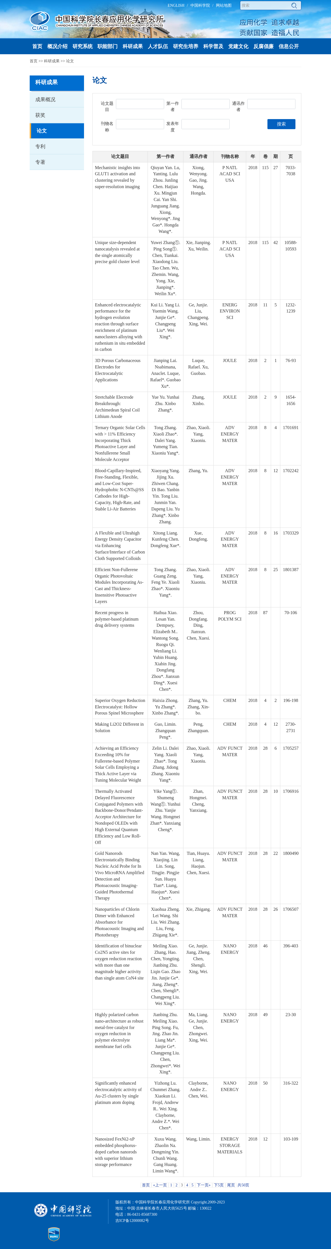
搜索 (281, 124)
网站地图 (224, 5)
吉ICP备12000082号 (132, 1221)
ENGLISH (176, 5)
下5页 (219, 1185)
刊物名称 (107, 126)
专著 (40, 162)
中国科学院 (200, 5)
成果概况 (45, 99)
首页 (34, 61)
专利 (40, 146)
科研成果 (52, 61)
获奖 (40, 115)
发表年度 (172, 126)
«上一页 (160, 1185)
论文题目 (107, 106)
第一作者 (172, 106)
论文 (70, 61)
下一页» (204, 1185)
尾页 (231, 1185)
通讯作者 (238, 106)
